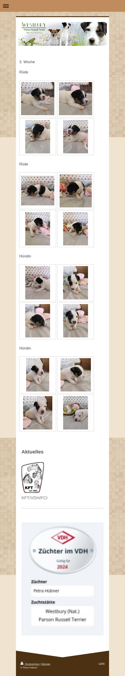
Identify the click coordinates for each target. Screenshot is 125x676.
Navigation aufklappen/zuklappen (62, 6)
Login (102, 663)
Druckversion (30, 664)
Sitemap (45, 664)
